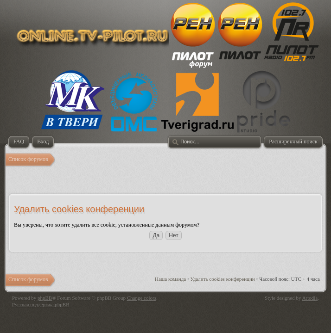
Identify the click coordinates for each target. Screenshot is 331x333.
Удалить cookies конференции (223, 279)
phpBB (45, 298)
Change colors (141, 298)
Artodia (310, 298)
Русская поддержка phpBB (40, 304)
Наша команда (170, 279)
